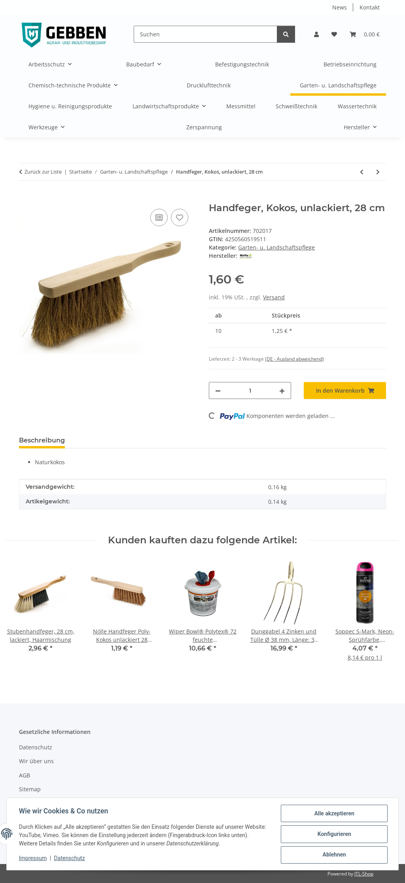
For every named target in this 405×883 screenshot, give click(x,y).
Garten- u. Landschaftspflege (276, 247)
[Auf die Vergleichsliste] (159, 217)
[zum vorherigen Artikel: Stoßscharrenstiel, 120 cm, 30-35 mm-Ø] (362, 171)
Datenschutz (70, 858)
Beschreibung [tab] (42, 440)
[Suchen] (205, 34)
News (339, 7)
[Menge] (250, 390)
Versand (274, 297)
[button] (316, 34)
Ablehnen (333, 855)
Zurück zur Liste (43, 171)
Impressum (33, 858)
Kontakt (370, 7)
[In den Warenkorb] (25, 198)
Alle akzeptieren (334, 814)
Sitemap (30, 789)
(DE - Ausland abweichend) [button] (294, 358)
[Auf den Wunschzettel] (179, 217)
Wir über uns (36, 761)
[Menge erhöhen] (282, 390)
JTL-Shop (363, 873)
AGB (24, 775)
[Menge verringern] (218, 390)
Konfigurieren (333, 834)
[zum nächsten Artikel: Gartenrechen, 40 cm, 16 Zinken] (378, 171)
